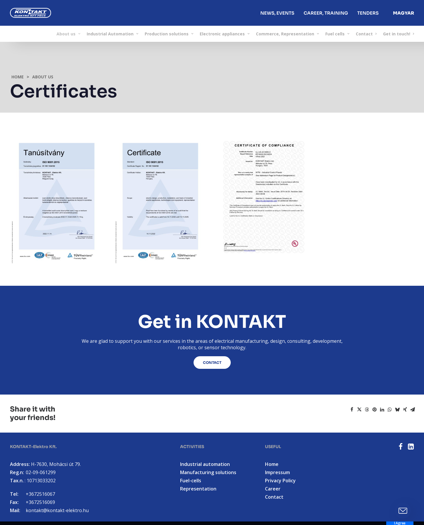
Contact (366, 34)
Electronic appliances (224, 34)
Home (17, 77)
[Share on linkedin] (382, 409)
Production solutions (169, 34)
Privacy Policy (280, 480)
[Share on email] (412, 409)
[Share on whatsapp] (389, 409)
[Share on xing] (404, 409)
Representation (198, 489)
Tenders (368, 13)
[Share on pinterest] (374, 409)
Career (273, 489)
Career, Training (326, 13)
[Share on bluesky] (397, 409)
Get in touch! (398, 34)
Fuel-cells (190, 480)
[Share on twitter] (359, 409)
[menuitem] (277, 13)
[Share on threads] (366, 409)
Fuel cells (337, 34)
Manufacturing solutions (208, 472)
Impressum (277, 472)
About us (68, 34)
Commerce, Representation (287, 34)
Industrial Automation (112, 34)
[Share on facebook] (351, 409)
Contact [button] (212, 362)
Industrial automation (205, 464)
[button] (401, 448)
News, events (277, 13)
